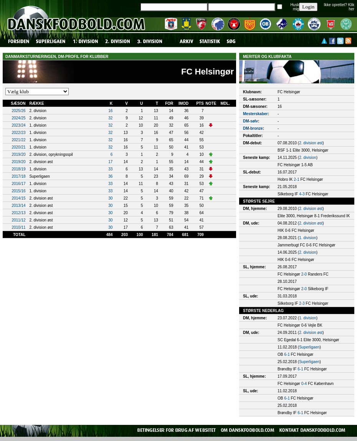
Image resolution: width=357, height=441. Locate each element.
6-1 (286, 354)
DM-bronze (253, 128)
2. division (307, 157)
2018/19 (18, 169)
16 (110, 111)
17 (110, 162)
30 (110, 198)
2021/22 (18, 140)
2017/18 (18, 176)
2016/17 (18, 184)
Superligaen (309, 347)
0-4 (304, 384)
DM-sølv (250, 121)
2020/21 (18, 147)
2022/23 (18, 132)
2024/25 (18, 118)
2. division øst (310, 143)
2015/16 (18, 191)
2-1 (296, 179)
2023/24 (18, 125)
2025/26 (18, 111)
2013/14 (18, 205)
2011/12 (18, 220)
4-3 (301, 194)
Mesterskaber (255, 114)
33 (110, 169)
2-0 (304, 274)
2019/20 (18, 154)
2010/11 (18, 227)
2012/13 (18, 213)
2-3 (301, 303)
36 (110, 176)
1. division (307, 238)
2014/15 (18, 198)
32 (110, 118)
